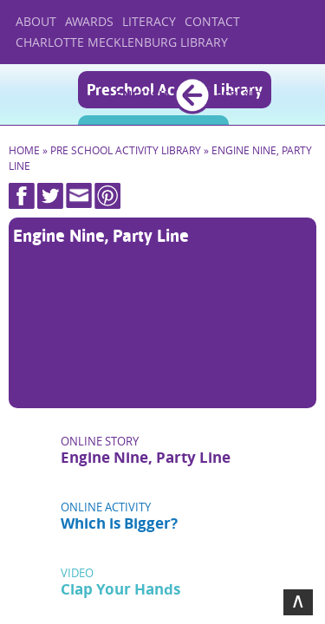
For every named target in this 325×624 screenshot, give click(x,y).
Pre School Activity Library (125, 150)
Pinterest (107, 196)
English (141, 95)
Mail (79, 196)
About (36, 21)
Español (242, 95)
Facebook (22, 196)
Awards (89, 21)
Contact (212, 21)
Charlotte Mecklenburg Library (122, 42)
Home (41, 94)
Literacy (149, 21)
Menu (297, 96)
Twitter (50, 196)
